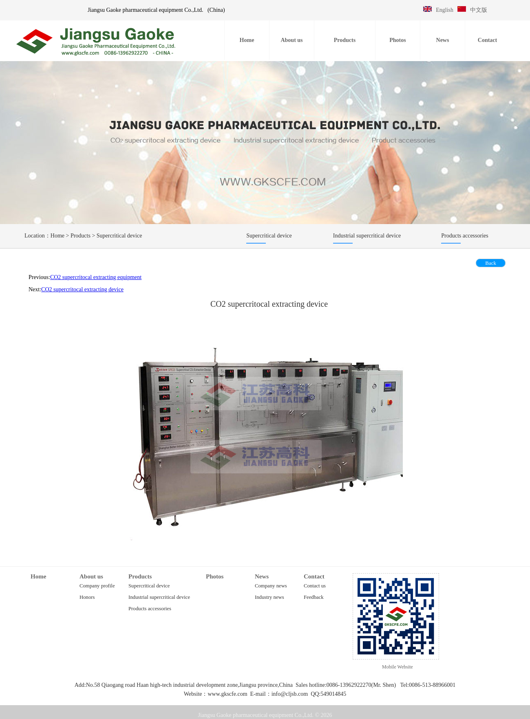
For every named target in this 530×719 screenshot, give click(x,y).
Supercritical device (119, 236)
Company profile (97, 586)
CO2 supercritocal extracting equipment (95, 277)
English (444, 10)
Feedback (314, 597)
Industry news (269, 597)
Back (490, 263)
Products (81, 236)
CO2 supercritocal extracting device (82, 289)
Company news (271, 586)
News (262, 576)
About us (91, 576)
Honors (87, 597)
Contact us (315, 586)
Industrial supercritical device (159, 597)
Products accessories (149, 608)
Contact (314, 576)
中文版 (478, 10)
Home (57, 236)
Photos (214, 576)
